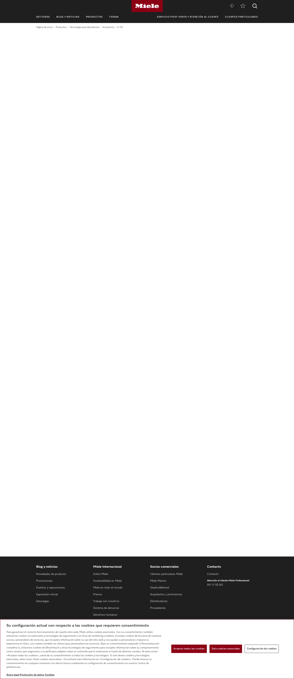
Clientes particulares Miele (166, 574)
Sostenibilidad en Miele (107, 580)
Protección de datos (32, 675)
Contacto (213, 574)
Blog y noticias (68, 17)
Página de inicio (44, 27)
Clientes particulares (241, 17)
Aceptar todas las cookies (189, 648)
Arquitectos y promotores (166, 594)
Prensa (97, 594)
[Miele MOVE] (231, 6)
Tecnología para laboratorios (85, 27)
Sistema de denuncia (106, 608)
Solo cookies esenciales (226, 648)
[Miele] (147, 6)
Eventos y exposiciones (50, 587)
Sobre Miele (100, 574)
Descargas (42, 601)
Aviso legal (12, 675)
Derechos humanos (105, 614)
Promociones (44, 580)
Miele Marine (158, 580)
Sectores (43, 17)
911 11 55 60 (215, 584)
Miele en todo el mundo (108, 587)
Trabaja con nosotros (106, 601)
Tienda (114, 17)
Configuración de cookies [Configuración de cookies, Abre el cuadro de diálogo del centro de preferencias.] (262, 648)
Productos (94, 17)
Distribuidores (158, 601)
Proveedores (158, 608)
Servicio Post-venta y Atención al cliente (188, 17)
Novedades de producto (51, 574)
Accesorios (108, 27)
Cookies (50, 675)
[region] (147, 649)
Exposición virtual (47, 594)
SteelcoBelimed (159, 587)
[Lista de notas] (242, 6)
